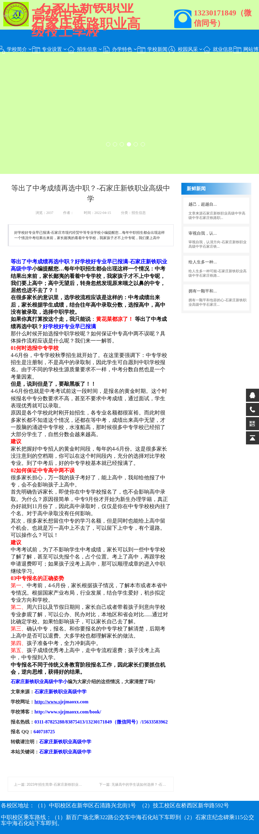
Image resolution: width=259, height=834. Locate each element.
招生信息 (84, 49)
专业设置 (49, 49)
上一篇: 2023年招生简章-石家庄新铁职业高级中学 (53, 784)
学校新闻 (152, 49)
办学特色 (119, 49)
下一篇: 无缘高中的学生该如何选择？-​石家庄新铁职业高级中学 (148, 784)
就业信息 (217, 49)
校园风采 (184, 49)
